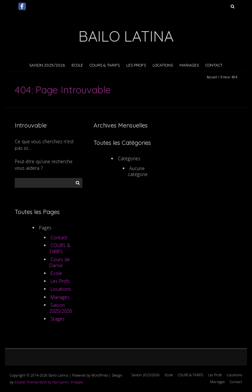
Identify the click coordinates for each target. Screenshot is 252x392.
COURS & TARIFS (105, 65)
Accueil (212, 77)
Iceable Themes (26, 382)
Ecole (77, 65)
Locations (163, 65)
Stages (58, 319)
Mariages (189, 65)
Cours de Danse (59, 262)
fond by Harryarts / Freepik (61, 382)
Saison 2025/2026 (47, 65)
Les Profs (136, 65)
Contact (213, 65)
